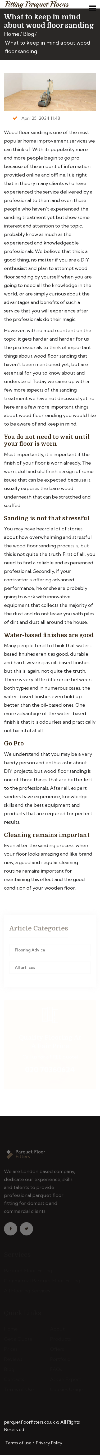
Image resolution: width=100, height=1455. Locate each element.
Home (11, 34)
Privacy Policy (49, 1442)
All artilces (25, 968)
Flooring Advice (30, 951)
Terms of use (18, 1442)
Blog (28, 34)
